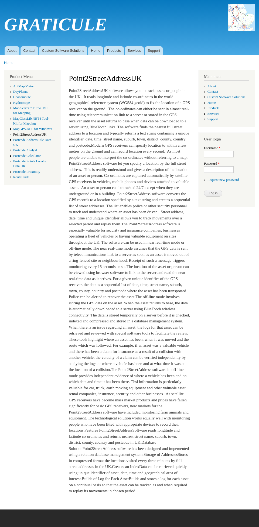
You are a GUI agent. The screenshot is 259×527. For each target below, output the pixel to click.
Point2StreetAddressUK (30, 134)
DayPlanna (20, 92)
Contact (29, 51)
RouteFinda (21, 177)
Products (114, 51)
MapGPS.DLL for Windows (32, 129)
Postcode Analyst (25, 150)
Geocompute (22, 97)
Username (212, 148)
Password (212, 164)
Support (154, 51)
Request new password (223, 180)
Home (95, 51)
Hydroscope (21, 103)
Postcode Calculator (27, 156)
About (11, 51)
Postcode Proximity (26, 172)
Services (134, 51)
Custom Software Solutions (63, 51)
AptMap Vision (24, 86)
